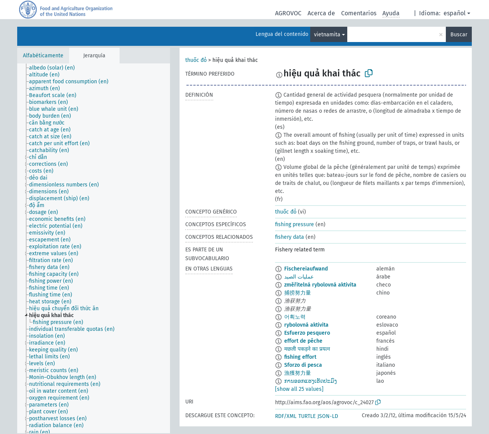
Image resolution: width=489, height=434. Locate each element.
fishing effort (300, 357)
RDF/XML (285, 416)
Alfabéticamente (43, 55)
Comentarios (358, 13)
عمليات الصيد (299, 277)
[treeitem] (55, 68)
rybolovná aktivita (306, 325)
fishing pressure (294, 224)
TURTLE (307, 416)
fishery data (289, 237)
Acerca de (321, 13)
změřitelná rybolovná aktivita (320, 285)
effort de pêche (303, 341)
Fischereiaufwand (306, 269)
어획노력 (295, 317)
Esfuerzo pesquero (307, 333)
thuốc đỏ (196, 60)
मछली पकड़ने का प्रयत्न (307, 349)
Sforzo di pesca (303, 365)
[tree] (93, 248)
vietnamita (327, 34)
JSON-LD (327, 416)
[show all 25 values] (299, 389)
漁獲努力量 (297, 373)
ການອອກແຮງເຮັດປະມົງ (310, 381)
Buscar (458, 34)
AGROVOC (288, 13)
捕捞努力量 (297, 293)
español (455, 13)
